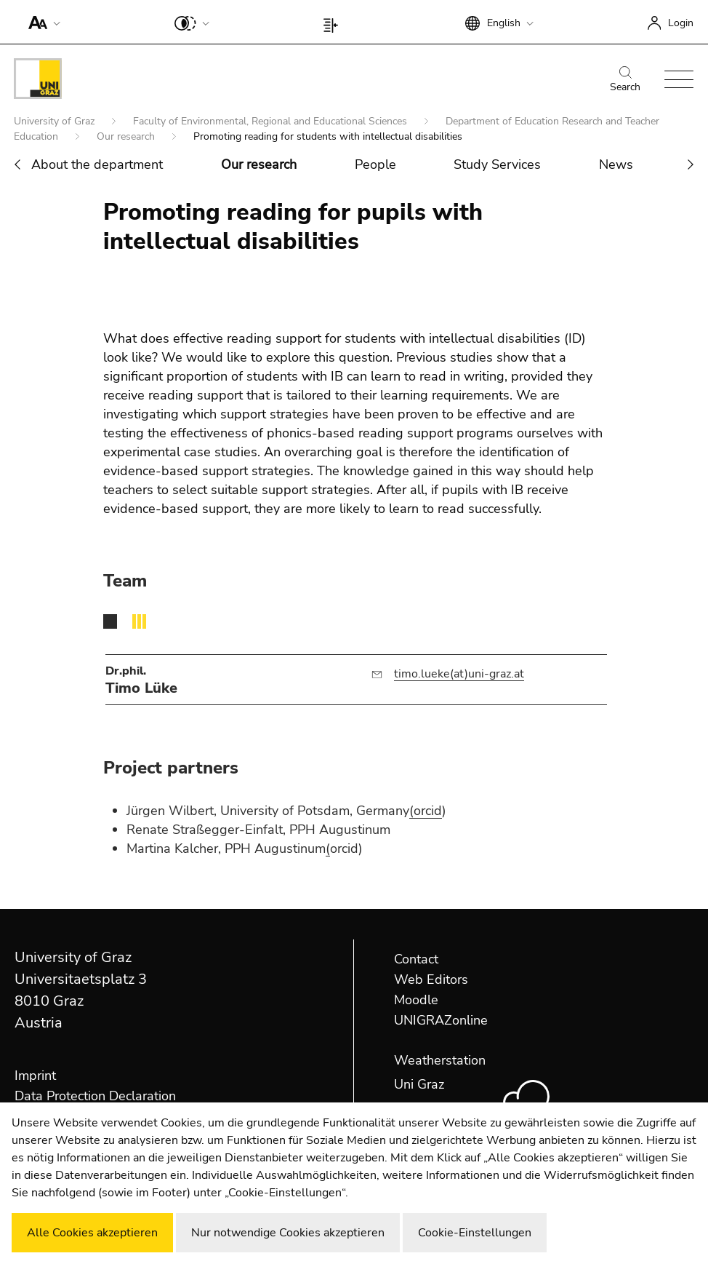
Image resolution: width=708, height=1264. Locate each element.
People (375, 164)
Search (625, 80)
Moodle (416, 1000)
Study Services (497, 164)
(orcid (425, 810)
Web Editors (431, 979)
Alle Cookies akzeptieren (92, 1233)
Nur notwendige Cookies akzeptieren (288, 1233)
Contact (416, 959)
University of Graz (55, 121)
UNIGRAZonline (441, 1020)
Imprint (35, 1075)
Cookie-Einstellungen (474, 1233)
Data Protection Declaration (95, 1096)
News (616, 164)
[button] (41, 22)
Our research (127, 136)
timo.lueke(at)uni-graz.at (459, 674)
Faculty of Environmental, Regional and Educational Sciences (271, 121)
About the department (97, 164)
